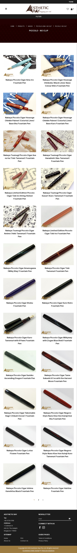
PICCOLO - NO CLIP (61, 26)
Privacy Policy (43, 541)
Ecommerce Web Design (31, 551)
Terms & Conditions (45, 538)
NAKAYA (30, 26)
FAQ (21, 538)
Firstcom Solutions (48, 551)
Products (21, 26)
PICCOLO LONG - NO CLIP (44, 26)
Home (12, 26)
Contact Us (24, 541)
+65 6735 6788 (9, 520)
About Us (7, 541)
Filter (38, 16)
